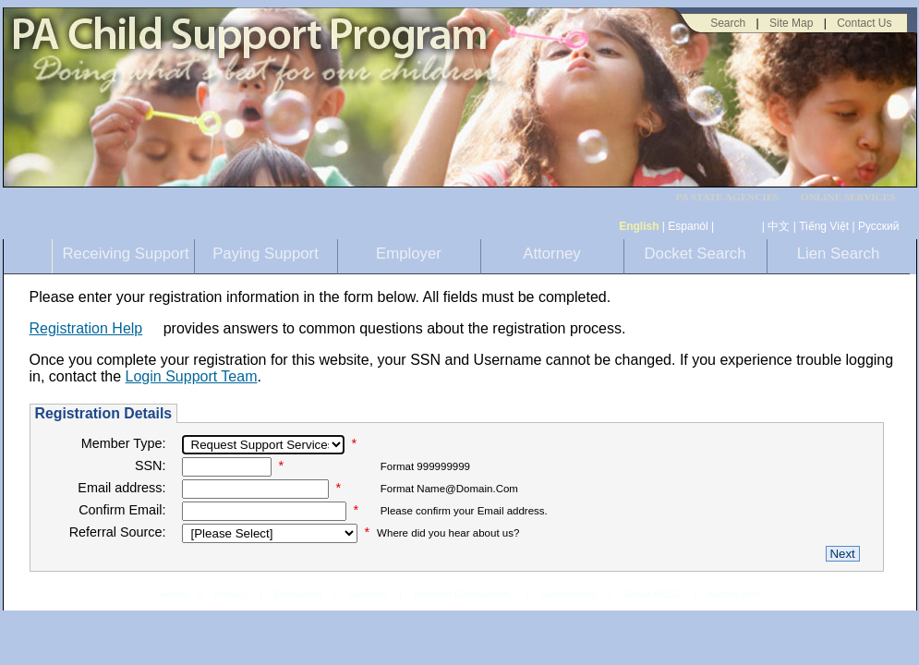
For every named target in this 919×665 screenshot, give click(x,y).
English (639, 226)
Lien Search (838, 253)
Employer (408, 253)
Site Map (791, 23)
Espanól (687, 226)
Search (727, 23)
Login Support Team (192, 376)
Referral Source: (117, 532)
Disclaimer (298, 593)
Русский (879, 226)
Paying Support (265, 253)
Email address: (121, 487)
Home (173, 593)
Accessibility (568, 593)
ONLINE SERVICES (848, 197)
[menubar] (733, 197)
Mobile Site (733, 593)
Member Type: (123, 443)
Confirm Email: (122, 509)
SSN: (150, 465)
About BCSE (652, 593)
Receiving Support (126, 253)
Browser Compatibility (464, 593)
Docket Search (694, 253)
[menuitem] (733, 197)
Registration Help (86, 328)
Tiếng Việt (824, 226)
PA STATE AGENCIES (727, 197)
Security (367, 593)
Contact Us (864, 23)
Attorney (552, 253)
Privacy (230, 594)
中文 (779, 226)
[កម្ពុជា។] (738, 226)
